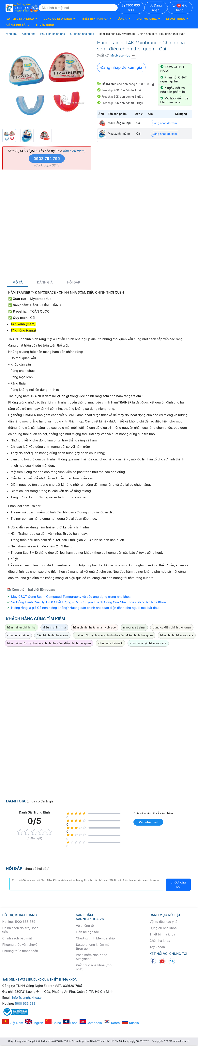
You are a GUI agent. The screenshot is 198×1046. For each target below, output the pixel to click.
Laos (70, 1023)
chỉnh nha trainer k (110, 643)
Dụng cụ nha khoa (163, 928)
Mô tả (18, 282)
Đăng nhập (156, 7)
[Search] (78, 7)
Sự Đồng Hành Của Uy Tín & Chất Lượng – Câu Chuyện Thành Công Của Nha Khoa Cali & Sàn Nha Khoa (88, 602)
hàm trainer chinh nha (21, 627)
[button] (21, 18)
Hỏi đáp (73, 282)
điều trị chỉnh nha (54, 627)
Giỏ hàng (180, 7)
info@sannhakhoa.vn (28, 998)
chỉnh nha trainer (18, 635)
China (53, 1023)
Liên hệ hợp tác (87, 932)
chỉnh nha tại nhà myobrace (148, 643)
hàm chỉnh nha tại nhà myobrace (94, 627)
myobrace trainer (134, 627)
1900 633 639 (131, 7)
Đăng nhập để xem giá (121, 67)
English (34, 1023)
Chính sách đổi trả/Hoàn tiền (20, 930)
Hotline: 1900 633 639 (18, 922)
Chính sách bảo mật (17, 938)
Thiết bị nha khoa (162, 934)
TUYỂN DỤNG (45, 25)
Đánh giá (45, 282)
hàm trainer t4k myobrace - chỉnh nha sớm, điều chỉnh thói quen (49, 643)
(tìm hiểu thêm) (74, 151)
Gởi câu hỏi (178, 884)
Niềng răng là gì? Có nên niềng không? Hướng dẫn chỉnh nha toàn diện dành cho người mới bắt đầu (85, 608)
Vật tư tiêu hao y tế (163, 922)
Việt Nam (12, 1023)
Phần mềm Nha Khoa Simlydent (91, 957)
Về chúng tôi (85, 926)
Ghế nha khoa (160, 941)
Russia (130, 1023)
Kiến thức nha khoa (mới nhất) (94, 967)
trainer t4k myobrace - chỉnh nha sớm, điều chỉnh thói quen (114, 635)
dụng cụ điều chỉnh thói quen (172, 627)
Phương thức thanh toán (20, 951)
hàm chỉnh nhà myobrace (176, 635)
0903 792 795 (47, 158)
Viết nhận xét (148, 822)
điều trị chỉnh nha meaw (52, 635)
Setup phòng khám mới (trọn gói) (93, 947)
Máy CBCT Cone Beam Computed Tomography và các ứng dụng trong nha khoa (71, 597)
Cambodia (91, 1023)
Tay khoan (157, 947)
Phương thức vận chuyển (20, 945)
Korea (112, 1023)
